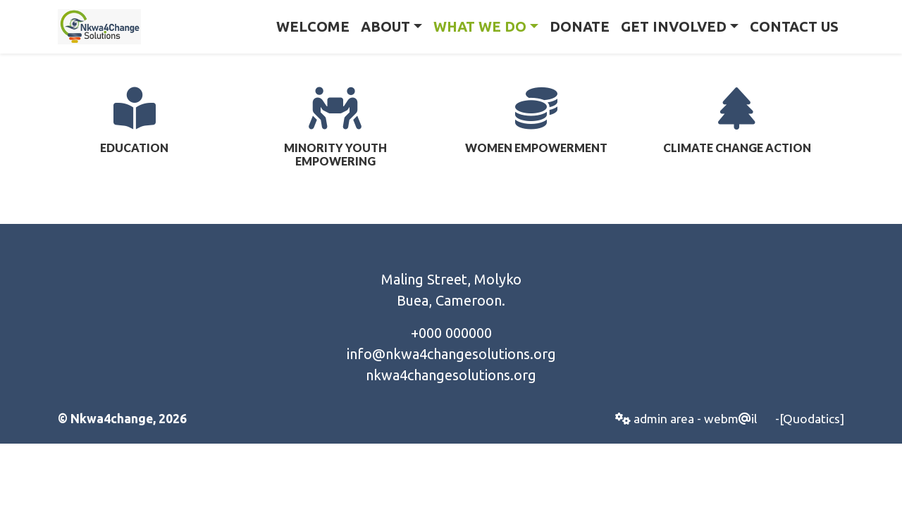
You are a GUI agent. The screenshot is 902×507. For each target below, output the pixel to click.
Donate (580, 26)
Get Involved (674, 26)
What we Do (479, 26)
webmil (730, 418)
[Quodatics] (811, 418)
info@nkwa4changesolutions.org (451, 354)
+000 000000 (451, 333)
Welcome (313, 26)
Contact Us (794, 26)
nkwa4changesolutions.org (451, 375)
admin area (654, 418)
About (385, 26)
